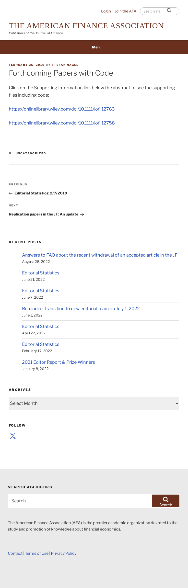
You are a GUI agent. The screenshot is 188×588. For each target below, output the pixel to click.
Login (106, 11)
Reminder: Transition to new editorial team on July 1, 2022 (81, 308)
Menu (94, 47)
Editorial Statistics (40, 272)
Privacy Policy (63, 553)
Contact (15, 553)
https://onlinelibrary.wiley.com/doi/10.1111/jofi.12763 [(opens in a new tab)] (62, 109)
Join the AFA (125, 11)
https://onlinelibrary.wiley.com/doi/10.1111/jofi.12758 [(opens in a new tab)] (62, 122)
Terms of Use (36, 553)
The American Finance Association (86, 25)
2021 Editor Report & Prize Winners (58, 362)
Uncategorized (31, 153)
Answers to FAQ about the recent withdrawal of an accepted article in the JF (99, 255)
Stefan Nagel (65, 65)
